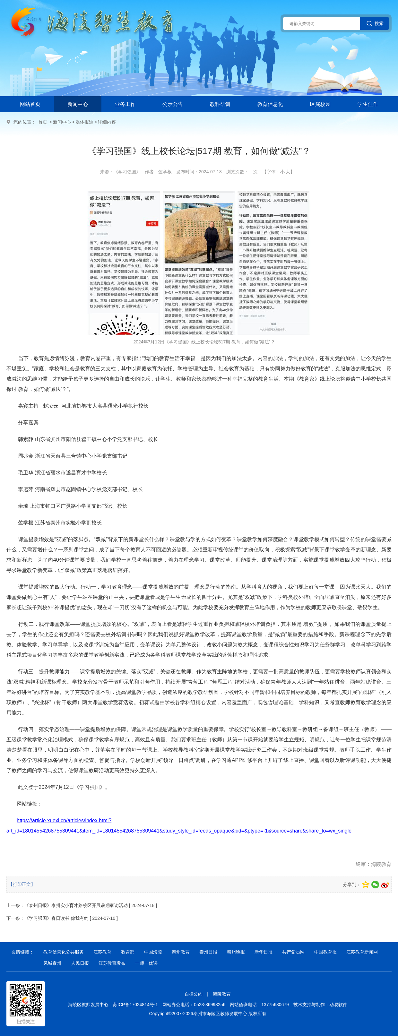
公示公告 (172, 104)
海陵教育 (222, 994)
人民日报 (80, 963)
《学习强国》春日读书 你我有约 (56, 918)
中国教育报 (325, 951)
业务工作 (125, 104)
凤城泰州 (52, 963)
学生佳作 (368, 104)
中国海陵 (153, 951)
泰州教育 (181, 951)
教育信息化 (270, 104)
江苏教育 (102, 951)
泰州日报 (208, 951)
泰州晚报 (236, 951)
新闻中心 (77, 104)
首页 (42, 122)
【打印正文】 (21, 884)
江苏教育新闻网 (362, 951)
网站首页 (30, 104)
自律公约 (194, 994)
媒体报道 (84, 122)
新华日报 (264, 951)
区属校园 (320, 104)
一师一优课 (146, 963)
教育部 (127, 951)
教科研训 (220, 104)
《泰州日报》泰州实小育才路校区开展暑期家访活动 (76, 905)
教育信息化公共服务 (63, 951)
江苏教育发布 (112, 963)
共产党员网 (293, 951)
